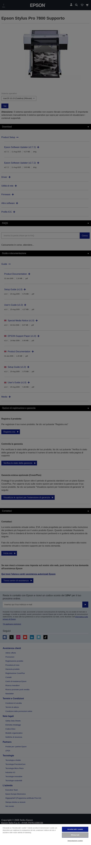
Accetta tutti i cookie (75, 829)
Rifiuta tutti (75, 835)
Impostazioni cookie (75, 840)
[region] (45, 834)
